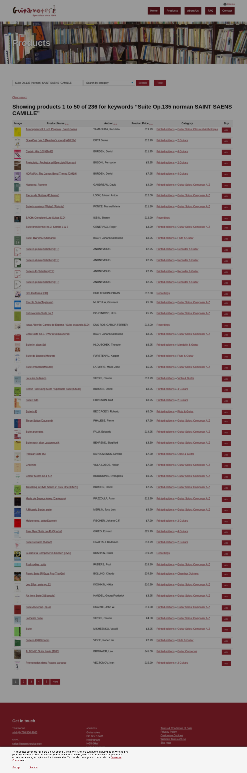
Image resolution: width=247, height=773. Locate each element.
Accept (16, 767)
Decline (33, 767)
